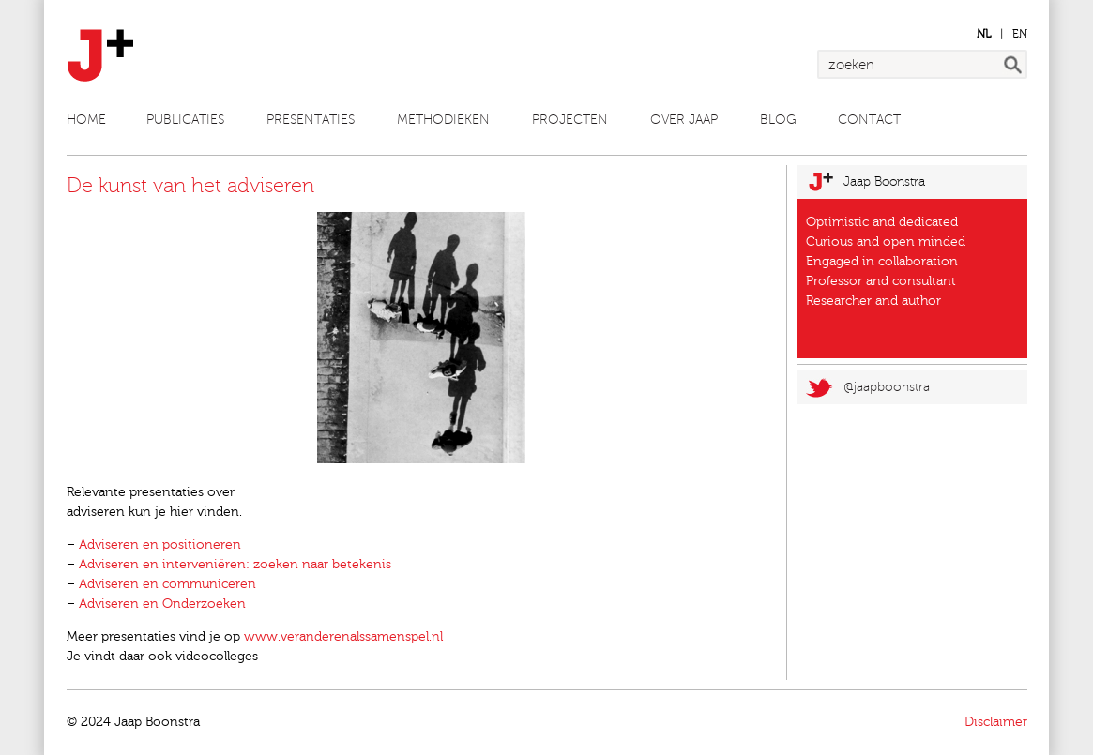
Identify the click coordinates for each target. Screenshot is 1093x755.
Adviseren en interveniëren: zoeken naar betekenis (235, 564)
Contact (869, 120)
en (1019, 33)
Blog (778, 120)
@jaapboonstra (886, 387)
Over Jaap (684, 120)
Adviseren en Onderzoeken (162, 604)
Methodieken (443, 120)
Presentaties (310, 120)
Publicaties (185, 120)
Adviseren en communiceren (167, 584)
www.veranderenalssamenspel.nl (343, 636)
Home (86, 120)
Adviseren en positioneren (160, 544)
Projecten (570, 120)
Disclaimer (995, 722)
